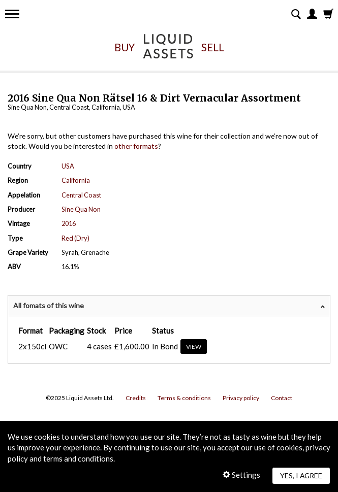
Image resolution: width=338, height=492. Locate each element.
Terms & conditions (184, 398)
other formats (136, 146)
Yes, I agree (301, 475)
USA (68, 166)
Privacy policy (241, 398)
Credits (136, 398)
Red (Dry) (75, 238)
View (193, 346)
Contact (281, 398)
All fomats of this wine (48, 305)
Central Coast (81, 195)
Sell (212, 47)
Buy (124, 47)
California (76, 180)
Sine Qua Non (81, 209)
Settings (241, 474)
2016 (69, 223)
